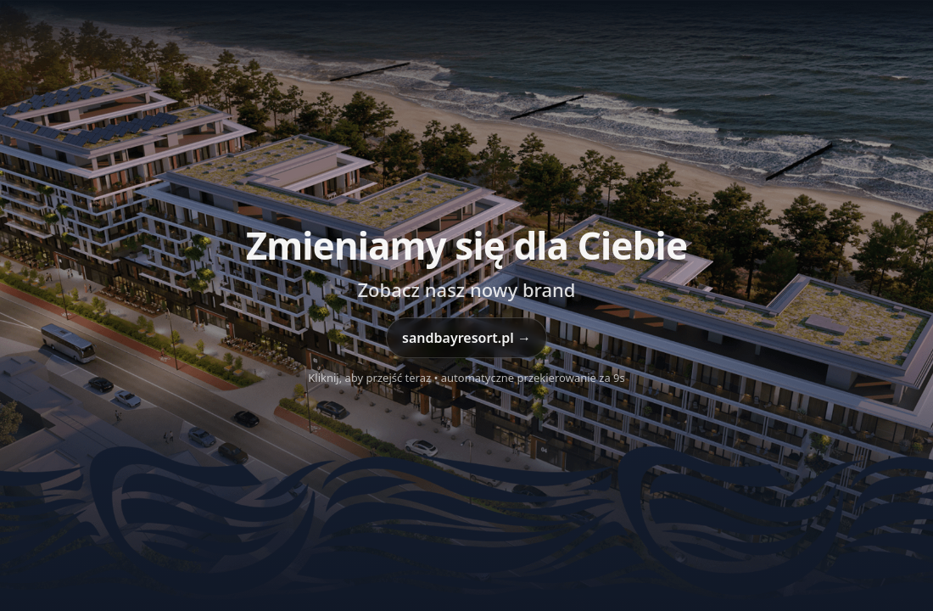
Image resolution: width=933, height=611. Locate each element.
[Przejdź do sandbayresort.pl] (466, 305)
